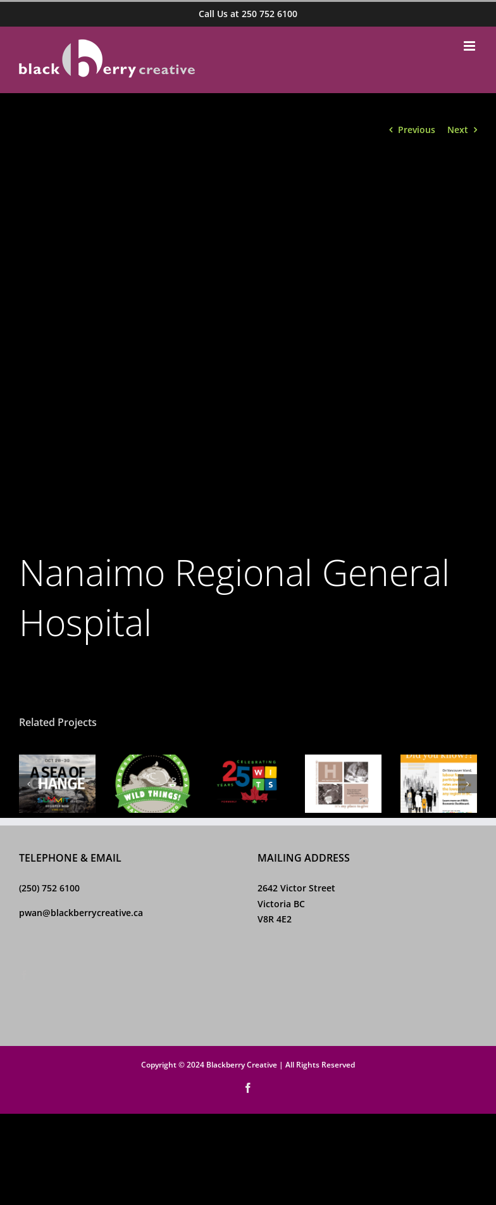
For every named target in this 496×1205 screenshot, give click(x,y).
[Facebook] (24, 975)
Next (457, 130)
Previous (416, 130)
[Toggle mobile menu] (470, 46)
